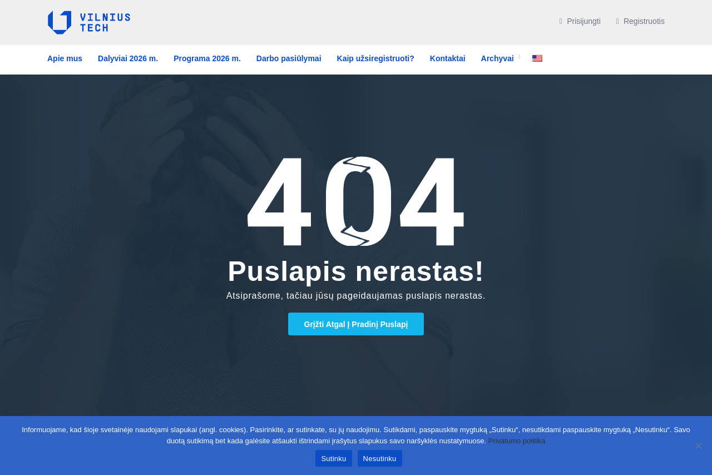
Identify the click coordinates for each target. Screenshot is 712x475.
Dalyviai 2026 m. (128, 58)
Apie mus (64, 58)
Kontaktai (448, 58)
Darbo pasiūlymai (289, 58)
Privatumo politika (517, 441)
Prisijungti (580, 21)
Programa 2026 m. (207, 58)
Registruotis (640, 21)
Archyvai (497, 58)
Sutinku (333, 458)
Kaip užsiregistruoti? (375, 58)
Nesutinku (380, 458)
